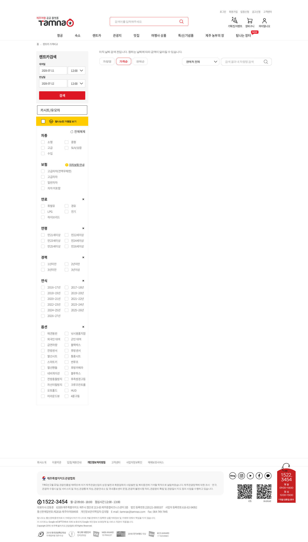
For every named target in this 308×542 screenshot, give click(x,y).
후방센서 (76, 350)
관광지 (117, 35)
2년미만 (75, 264)
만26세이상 (77, 246)
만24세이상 (77, 240)
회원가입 (233, 12)
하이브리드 (53, 217)
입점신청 (244, 12)
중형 (73, 142)
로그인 (223, 12)
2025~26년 (77, 310)
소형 (49, 142)
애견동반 (52, 333)
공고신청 (256, 12)
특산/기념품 (185, 35)
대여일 (42, 64)
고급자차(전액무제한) (59, 171)
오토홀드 (52, 390)
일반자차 (52, 182)
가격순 (123, 61)
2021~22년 (77, 299)
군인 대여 (76, 339)
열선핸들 (52, 367)
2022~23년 (53, 304)
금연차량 (52, 345)
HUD (74, 390)
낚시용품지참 (78, 333)
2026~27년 (53, 316)
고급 (49, 148)
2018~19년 (53, 293)
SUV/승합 (76, 148)
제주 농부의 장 (214, 35)
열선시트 (52, 356)
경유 (73, 206)
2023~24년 (77, 304)
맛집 (136, 35)
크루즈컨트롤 (78, 385)
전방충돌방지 (54, 379)
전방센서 (52, 350)
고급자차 (52, 177)
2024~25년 (53, 310)
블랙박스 (76, 345)
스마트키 (52, 362)
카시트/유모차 (50, 110)
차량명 (107, 61)
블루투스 (76, 373)
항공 (60, 35)
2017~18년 (77, 287)
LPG (50, 211)
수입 (49, 153)
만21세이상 (53, 235)
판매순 (140, 61)
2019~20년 (77, 293)
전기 (73, 211)
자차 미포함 (53, 188)
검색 (62, 95)
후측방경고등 (78, 379)
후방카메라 (77, 367)
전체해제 (79, 132)
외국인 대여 (53, 339)
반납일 (42, 77)
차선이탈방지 (54, 385)
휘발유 (51, 206)
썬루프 (74, 362)
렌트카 (97, 35)
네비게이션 (53, 373)
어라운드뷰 (53, 396)
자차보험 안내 (76, 165)
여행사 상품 (158, 35)
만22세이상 (77, 235)
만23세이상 (53, 240)
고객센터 (267, 12)
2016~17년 (53, 287)
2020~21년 (53, 299)
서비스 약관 (114, 522)
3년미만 (51, 269)
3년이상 (75, 269)
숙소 (78, 35)
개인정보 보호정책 (97, 522)
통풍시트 (76, 356)
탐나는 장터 (243, 34)
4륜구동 (75, 396)
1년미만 (51, 264)
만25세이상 (53, 246)
